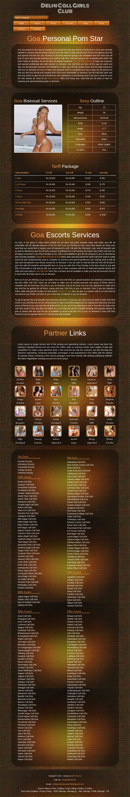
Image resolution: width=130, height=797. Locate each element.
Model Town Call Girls (27, 496)
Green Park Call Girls (76, 502)
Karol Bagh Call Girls (27, 576)
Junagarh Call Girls (75, 710)
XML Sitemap (84, 791)
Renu (56, 399)
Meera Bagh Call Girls (27, 536)
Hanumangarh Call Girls (28, 650)
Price (53, 24)
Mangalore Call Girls (76, 719)
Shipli (38, 379)
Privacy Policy (45, 791)
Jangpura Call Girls (75, 508)
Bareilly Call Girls (25, 696)
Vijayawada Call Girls (76, 685)
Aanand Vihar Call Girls (28, 559)
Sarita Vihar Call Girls (76, 525)
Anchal (74, 439)
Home (21, 24)
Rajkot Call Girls (25, 639)
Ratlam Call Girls (74, 759)
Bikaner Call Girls (75, 736)
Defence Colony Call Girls (78, 522)
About (37, 24)
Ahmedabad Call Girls (77, 647)
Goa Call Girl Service (82, 61)
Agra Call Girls (24, 733)
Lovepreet (92, 379)
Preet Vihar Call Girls (27, 565)
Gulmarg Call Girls (75, 748)
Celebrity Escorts (25, 473)
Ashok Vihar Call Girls (27, 499)
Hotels (21, 29)
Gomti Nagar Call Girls (28, 716)
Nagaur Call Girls (25, 673)
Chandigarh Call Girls (76, 645)
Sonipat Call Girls (25, 667)
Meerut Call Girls (74, 670)
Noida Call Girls (25, 482)
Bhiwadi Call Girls (75, 585)
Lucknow (38, 442)
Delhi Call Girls (73, 468)
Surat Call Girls (24, 616)
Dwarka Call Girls (25, 588)
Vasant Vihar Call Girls (28, 599)
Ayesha (38, 399)
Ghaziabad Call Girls (27, 487)
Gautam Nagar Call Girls (78, 479)
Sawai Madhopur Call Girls (30, 670)
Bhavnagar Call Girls (27, 710)
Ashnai (56, 439)
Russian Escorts (25, 461)
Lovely (56, 419)
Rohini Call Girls (25, 507)
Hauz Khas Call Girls (76, 476)
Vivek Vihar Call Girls (27, 562)
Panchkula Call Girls (27, 722)
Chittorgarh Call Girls (76, 693)
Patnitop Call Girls (75, 630)
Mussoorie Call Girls (27, 693)
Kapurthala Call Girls (76, 679)
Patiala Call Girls (74, 624)
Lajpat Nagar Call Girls (28, 596)
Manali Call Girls (25, 728)
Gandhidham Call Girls (77, 713)
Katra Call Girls (74, 600)
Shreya (92, 439)
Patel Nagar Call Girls (27, 522)
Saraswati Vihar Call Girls (29, 545)
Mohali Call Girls (74, 662)
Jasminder (74, 419)
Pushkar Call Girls (75, 583)
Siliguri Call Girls (74, 603)
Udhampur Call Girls (76, 597)
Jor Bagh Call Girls (26, 579)
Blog (101, 24)
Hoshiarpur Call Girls (76, 673)
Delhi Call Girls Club (65, 8)
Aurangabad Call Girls (27, 636)
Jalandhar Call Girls (26, 742)
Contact (37, 29)
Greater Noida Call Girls (28, 493)
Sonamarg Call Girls (76, 756)
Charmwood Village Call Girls (80, 514)
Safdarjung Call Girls (76, 473)
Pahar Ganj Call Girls (27, 570)
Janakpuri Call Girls (26, 516)
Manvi (38, 419)
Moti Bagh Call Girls (76, 534)
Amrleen (20, 379)
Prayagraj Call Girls (26, 619)
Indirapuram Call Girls (27, 568)
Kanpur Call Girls (25, 708)
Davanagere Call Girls (77, 722)
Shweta (74, 379)
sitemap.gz (72, 791)
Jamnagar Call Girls (26, 642)
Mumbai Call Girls (26, 745)
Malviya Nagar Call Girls (78, 493)
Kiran (20, 419)
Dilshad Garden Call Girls (78, 542)
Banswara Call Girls (26, 699)
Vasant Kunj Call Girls (76, 491)
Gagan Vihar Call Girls (28, 550)
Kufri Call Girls (73, 633)
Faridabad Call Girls (27, 490)
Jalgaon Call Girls (26, 676)
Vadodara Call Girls (75, 696)
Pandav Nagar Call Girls (78, 548)
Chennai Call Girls (75, 627)
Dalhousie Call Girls (76, 753)
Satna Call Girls (74, 591)
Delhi (38, 383)
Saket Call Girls (74, 516)
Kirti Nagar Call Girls (27, 527)
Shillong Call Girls (26, 653)
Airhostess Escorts (26, 464)
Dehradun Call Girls (26, 751)
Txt (107, 791)
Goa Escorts (53, 78)
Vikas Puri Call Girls (26, 510)
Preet (92, 399)
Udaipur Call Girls (75, 580)
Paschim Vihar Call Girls (28, 533)
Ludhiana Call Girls (75, 656)
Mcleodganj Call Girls (27, 665)
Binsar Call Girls (25, 662)
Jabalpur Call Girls (75, 705)
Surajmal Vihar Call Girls (29, 553)
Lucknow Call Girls (26, 624)
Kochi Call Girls (24, 622)
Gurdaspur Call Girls (76, 702)
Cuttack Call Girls (75, 742)
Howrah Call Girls (75, 745)
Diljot (20, 439)
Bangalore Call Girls (76, 642)
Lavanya (38, 439)
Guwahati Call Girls (26, 630)
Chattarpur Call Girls (76, 519)
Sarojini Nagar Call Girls (77, 539)
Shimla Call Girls (25, 756)
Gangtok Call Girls (26, 656)
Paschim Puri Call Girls (28, 513)
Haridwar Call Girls (75, 636)
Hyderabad (92, 383)
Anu (74, 399)
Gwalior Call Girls (75, 708)
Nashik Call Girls (74, 619)
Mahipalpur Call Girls (27, 585)
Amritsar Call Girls (75, 653)
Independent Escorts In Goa (48, 257)
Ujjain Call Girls (74, 739)
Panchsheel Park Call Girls (79, 528)
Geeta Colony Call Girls (77, 554)
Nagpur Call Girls (25, 627)
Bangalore (74, 402)
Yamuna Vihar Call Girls (77, 559)
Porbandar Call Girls (76, 716)
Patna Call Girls (74, 725)
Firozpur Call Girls (75, 682)
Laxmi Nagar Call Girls (77, 536)
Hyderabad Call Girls (76, 639)
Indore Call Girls (25, 753)
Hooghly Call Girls (75, 699)
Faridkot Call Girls (75, 594)
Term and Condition (29, 791)
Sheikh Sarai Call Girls (77, 482)
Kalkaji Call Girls (25, 605)
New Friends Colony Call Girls (80, 465)
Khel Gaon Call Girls (76, 511)
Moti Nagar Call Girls (27, 519)
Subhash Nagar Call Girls (29, 539)
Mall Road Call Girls (76, 562)
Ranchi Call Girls (74, 650)
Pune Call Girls (24, 739)
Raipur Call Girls (25, 759)
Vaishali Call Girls (25, 556)
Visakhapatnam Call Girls (78, 690)
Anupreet (110, 399)
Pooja (56, 379)
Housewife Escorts (26, 467)
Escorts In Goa (64, 291)
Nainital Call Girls (25, 659)
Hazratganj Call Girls (27, 705)
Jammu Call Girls (25, 690)
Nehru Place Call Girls (77, 568)
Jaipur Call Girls (25, 748)
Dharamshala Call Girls (28, 719)
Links (85, 24)
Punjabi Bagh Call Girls (28, 504)
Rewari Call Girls (74, 588)
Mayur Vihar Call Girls (77, 545)
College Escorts (25, 470)
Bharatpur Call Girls (26, 645)
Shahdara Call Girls (75, 557)
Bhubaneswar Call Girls (28, 633)
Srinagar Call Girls (26, 688)
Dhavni (110, 439)
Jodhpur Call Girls (75, 733)
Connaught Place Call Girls (30, 573)
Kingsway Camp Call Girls (78, 565)
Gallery (69, 24)
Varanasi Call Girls (75, 667)
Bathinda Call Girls (75, 659)
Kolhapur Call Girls (26, 679)
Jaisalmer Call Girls (75, 577)
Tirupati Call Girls (74, 688)
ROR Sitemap (60, 791)
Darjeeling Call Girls (76, 751)
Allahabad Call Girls (76, 665)
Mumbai (20, 383)
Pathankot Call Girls (27, 685)
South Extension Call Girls (78, 471)
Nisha (109, 419)
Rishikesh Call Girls (26, 725)
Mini (109, 379)
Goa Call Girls (42, 271)
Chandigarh (56, 422)
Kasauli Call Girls (74, 606)
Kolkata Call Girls (74, 622)
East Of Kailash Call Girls (29, 602)
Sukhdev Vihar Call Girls (78, 488)
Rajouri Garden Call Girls (29, 530)
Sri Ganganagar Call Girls (29, 647)
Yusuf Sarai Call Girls (76, 485)
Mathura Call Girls (26, 736)
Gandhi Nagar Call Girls (28, 713)
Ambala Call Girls (75, 730)
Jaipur (56, 383)
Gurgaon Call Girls (26, 484)
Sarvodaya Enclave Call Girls (80, 496)
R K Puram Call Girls (76, 531)
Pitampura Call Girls (27, 502)
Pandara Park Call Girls (28, 582)
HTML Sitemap (98, 791)
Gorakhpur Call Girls (76, 728)
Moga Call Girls (74, 676)
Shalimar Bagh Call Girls (29, 547)
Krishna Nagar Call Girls (78, 551)
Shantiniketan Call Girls (77, 499)
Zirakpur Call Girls (26, 682)
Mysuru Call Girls (25, 702)
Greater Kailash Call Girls (78, 505)
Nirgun (20, 399)
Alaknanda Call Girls (76, 462)
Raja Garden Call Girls (28, 525)
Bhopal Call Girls (74, 616)
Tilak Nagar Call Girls (27, 542)
